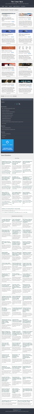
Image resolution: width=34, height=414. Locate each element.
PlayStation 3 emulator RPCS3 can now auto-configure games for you (27, 253)
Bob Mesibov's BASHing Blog (6, 133)
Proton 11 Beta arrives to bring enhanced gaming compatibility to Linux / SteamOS (27, 275)
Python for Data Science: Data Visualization (8, 111)
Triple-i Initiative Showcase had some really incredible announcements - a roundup (16, 390)
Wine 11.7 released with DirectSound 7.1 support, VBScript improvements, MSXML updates (17, 254)
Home (3, 6)
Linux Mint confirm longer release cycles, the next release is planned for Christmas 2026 (16, 286)
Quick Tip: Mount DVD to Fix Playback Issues (8, 129)
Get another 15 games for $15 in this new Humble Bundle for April (6, 285)
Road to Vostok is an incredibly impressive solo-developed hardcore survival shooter (27, 309)
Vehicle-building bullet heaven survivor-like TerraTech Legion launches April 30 (16, 298)
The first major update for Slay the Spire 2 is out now (6, 264)
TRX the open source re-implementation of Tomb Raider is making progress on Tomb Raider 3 (6, 321)
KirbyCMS (19, 410)
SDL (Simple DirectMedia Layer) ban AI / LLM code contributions (6, 309)
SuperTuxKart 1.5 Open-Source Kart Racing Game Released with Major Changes (6, 178)
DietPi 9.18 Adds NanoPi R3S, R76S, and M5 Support (27, 162)
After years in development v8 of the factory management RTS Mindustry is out (27, 321)
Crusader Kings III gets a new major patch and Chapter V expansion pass (6, 221)
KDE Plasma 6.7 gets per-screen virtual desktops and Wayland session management (27, 221)
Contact (10, 6)
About (6, 6)
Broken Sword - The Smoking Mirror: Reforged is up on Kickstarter (16, 356)
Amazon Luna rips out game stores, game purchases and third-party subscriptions (6, 390)
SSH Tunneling (4, 123)
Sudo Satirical (4, 135)
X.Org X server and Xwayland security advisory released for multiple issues (6, 356)
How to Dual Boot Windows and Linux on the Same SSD (27, 193)
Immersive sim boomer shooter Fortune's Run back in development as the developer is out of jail (27, 298)
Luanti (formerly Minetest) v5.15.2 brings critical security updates (17, 320)
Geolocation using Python (5, 110)
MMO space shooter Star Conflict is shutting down (6, 242)
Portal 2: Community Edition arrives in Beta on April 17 (27, 378)
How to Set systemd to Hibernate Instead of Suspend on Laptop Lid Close (12, 121)
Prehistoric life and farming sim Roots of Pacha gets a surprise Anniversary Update (16, 243)
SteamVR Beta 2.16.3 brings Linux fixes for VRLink (27, 367)
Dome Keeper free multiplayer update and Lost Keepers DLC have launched (16, 378)
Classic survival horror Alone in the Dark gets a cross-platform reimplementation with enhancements (16, 231)
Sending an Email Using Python (6, 120)
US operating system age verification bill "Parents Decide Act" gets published (17, 309)
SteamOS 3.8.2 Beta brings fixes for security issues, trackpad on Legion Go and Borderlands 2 (6, 379)
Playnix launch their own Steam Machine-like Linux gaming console (6, 230)
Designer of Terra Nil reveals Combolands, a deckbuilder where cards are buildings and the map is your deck (17, 333)
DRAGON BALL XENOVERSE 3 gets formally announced (6, 253)
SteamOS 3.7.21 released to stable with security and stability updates (27, 332)
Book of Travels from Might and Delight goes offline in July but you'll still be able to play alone (6, 333)
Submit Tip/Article (16, 6)
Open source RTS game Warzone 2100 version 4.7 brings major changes (24, 401)
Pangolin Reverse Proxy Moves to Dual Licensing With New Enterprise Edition (6, 163)
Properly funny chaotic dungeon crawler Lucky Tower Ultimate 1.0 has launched (27, 264)
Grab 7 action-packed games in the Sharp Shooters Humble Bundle (17, 220)
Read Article (8, 26)
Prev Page (2, 96)
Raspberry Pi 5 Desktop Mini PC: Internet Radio (11, 208)
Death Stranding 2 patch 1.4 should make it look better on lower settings (17, 264)
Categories (23, 6)
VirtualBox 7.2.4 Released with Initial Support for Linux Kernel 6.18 (17, 178)
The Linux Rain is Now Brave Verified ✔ (7, 115)
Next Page (14, 96)
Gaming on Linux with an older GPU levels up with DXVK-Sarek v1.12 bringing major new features (6, 298)
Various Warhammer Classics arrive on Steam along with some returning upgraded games (27, 356)
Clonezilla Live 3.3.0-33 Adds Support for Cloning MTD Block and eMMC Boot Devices (27, 178)
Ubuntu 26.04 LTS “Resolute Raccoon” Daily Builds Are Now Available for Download (6, 194)
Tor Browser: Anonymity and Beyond (7, 113)
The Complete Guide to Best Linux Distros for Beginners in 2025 (16, 193)
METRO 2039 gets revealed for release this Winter (17, 274)
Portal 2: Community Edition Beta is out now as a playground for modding (27, 243)
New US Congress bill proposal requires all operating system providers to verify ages (17, 344)
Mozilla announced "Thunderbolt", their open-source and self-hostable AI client (27, 286)
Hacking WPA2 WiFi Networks (6, 118)
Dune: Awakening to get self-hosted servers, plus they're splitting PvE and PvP (27, 390)
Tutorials (13, 21)
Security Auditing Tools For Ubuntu (7, 116)
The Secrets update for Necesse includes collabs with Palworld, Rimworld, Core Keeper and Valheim (27, 344)
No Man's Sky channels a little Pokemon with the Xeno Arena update (17, 367)
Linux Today (8, 173)
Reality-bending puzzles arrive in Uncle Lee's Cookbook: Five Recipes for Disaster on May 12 (27, 231)
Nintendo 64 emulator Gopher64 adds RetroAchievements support (6, 275)
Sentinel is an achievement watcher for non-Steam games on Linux (6, 368)
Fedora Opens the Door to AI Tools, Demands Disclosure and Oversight (16, 163)
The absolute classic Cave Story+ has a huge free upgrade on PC (9, 401)
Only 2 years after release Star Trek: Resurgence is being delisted (6, 344)
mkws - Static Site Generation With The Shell (8, 108)
